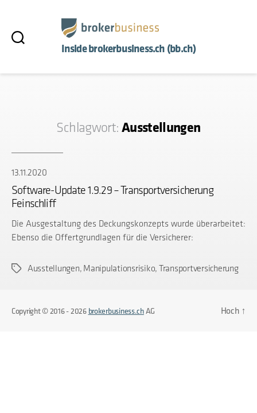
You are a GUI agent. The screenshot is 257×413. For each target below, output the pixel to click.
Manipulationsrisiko (119, 268)
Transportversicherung (199, 268)
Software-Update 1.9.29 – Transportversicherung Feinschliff (112, 196)
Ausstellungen (54, 268)
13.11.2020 (28, 172)
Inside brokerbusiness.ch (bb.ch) (128, 48)
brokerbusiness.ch (116, 311)
